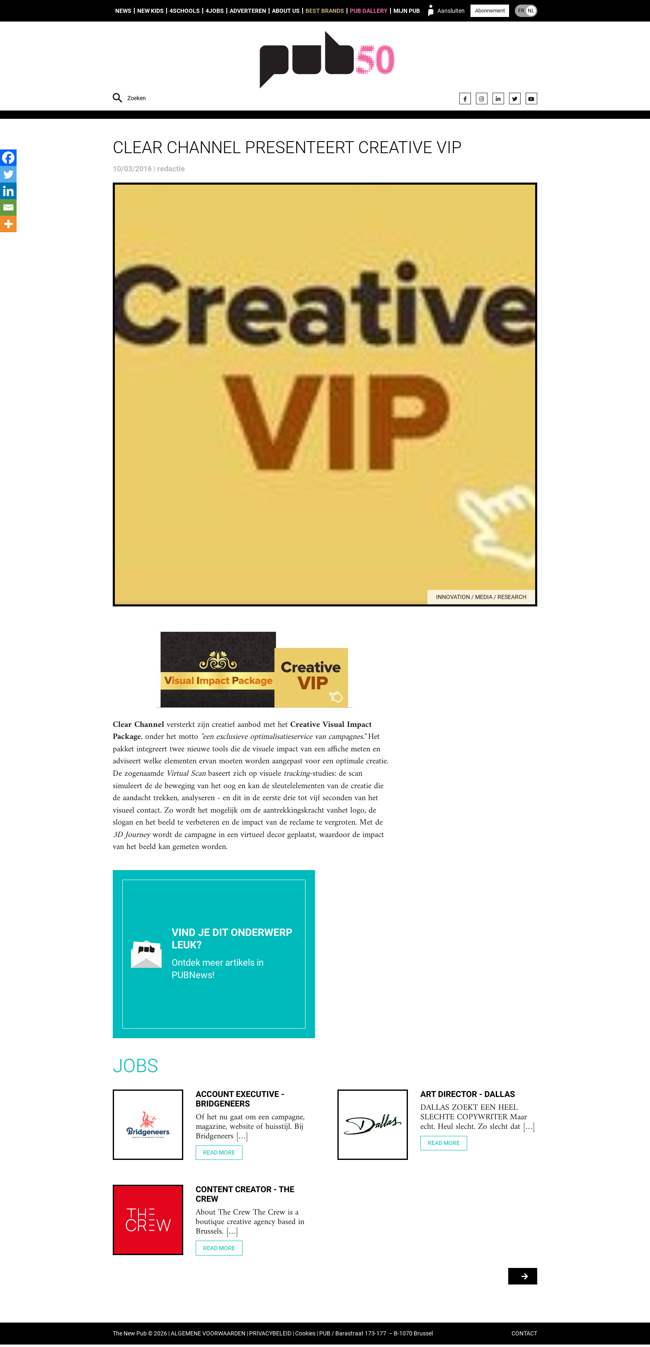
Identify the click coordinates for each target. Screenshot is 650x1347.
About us (286, 11)
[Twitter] (8, 174)
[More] (8, 224)
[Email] (8, 207)
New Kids (150, 11)
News (123, 11)
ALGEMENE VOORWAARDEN (208, 1336)
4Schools (185, 11)
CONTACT (524, 1336)
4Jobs (215, 11)
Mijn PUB (406, 11)
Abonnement (490, 10)
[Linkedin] (8, 191)
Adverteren (248, 11)
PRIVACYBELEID (270, 1336)
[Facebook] (8, 157)
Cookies (305, 1336)
